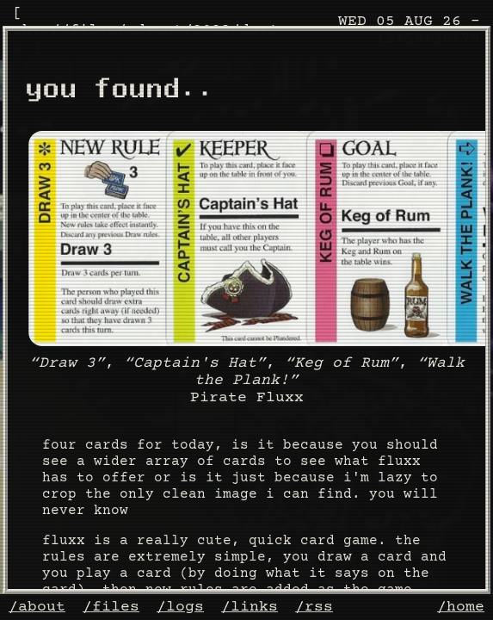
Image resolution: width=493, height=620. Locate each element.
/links (249, 607)
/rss (314, 607)
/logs (180, 607)
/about (37, 607)
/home (460, 607)
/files (111, 607)
